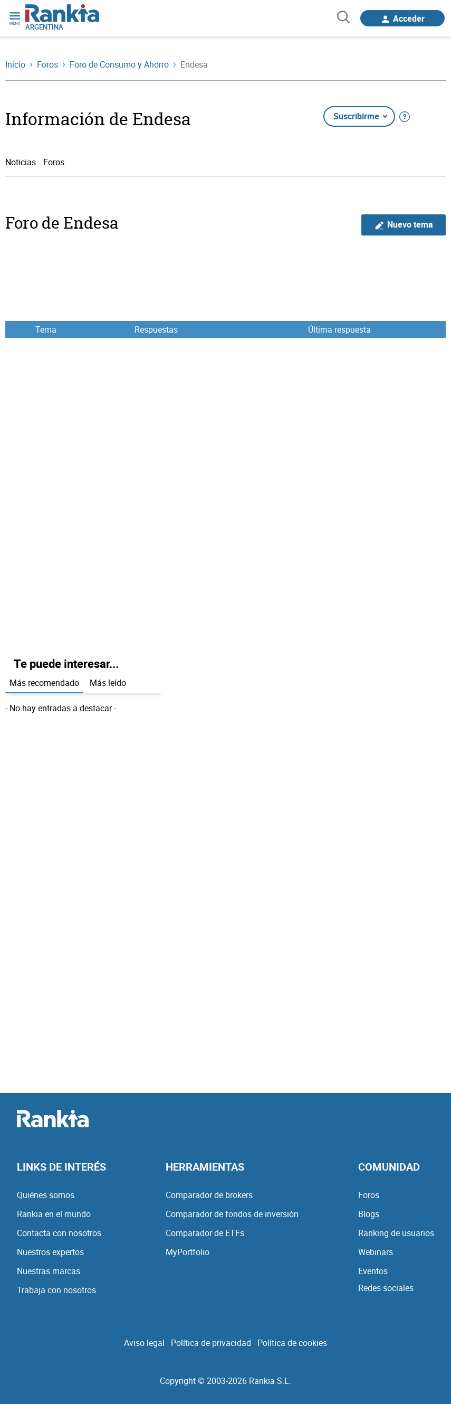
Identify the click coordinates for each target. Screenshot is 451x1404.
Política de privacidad (211, 1343)
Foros (53, 162)
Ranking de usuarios (396, 1233)
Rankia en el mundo (54, 1214)
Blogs (368, 1214)
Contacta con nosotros (59, 1233)
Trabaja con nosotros (56, 1290)
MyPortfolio (187, 1252)
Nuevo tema (404, 225)
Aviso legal (144, 1343)
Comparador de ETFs (205, 1233)
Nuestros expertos (50, 1252)
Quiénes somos (45, 1195)
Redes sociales (386, 1288)
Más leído (108, 683)
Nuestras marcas (48, 1271)
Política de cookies (292, 1343)
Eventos (373, 1271)
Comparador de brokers (209, 1195)
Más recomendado (44, 683)
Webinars (375, 1252)
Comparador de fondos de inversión (232, 1214)
